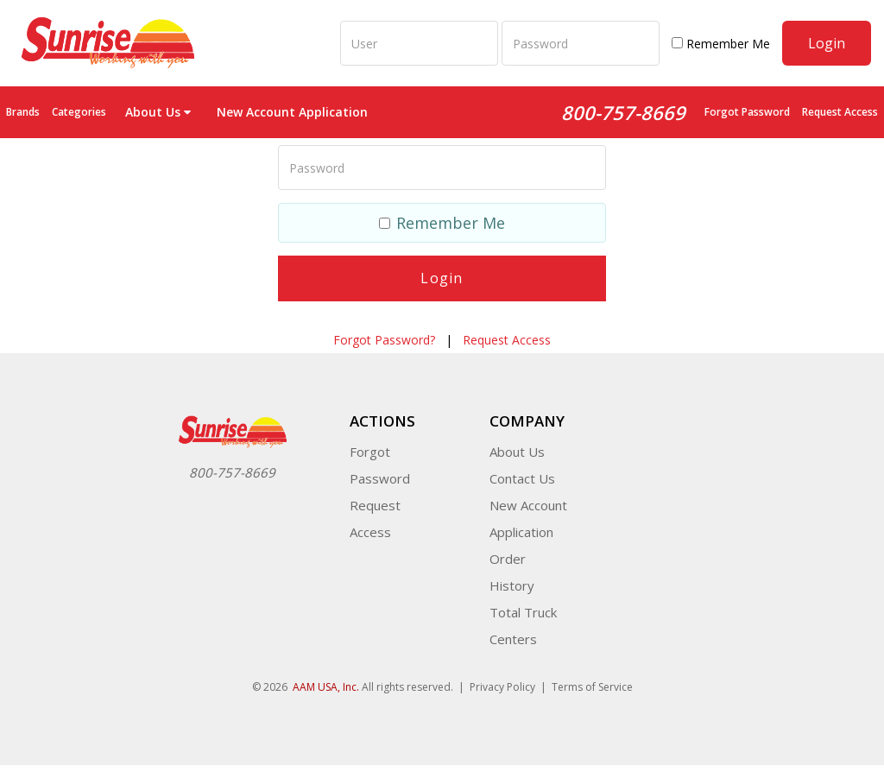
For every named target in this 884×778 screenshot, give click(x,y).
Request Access (840, 111)
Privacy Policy (502, 687)
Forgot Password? (384, 340)
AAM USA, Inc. (326, 687)
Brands (23, 111)
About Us (517, 451)
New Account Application (292, 112)
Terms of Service (592, 687)
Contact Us (522, 478)
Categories (79, 111)
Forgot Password (747, 111)
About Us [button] (158, 112)
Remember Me (721, 43)
